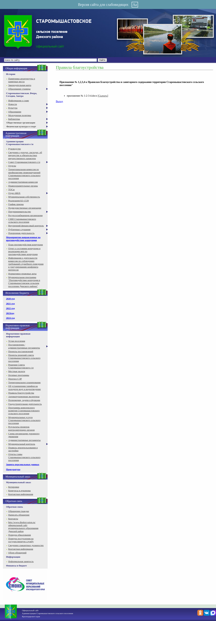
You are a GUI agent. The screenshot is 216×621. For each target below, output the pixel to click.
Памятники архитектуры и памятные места (21, 80)
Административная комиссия (23, 182)
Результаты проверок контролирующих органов (21, 428)
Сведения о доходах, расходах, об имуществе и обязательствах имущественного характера (25, 155)
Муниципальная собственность (24, 196)
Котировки (13, 487)
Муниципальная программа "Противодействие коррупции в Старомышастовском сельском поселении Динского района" (24, 282)
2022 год (10, 308)
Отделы (12, 165)
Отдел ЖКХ (14, 193)
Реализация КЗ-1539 (18, 200)
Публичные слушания (19, 229)
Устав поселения (16, 341)
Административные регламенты (24, 440)
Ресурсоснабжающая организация (25, 215)
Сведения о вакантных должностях (26, 545)
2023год (10, 313)
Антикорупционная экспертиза (23, 396)
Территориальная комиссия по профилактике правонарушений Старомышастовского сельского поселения (24, 174)
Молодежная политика (19, 115)
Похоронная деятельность (21, 233)
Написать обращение (18, 514)
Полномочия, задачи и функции (24, 400)
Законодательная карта (19, 85)
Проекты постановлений (20, 351)
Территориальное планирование (24, 382)
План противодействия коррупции (25, 244)
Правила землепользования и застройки (23, 449)
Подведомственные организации (24, 208)
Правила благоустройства (21, 392)
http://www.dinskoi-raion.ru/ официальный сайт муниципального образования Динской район (23, 527)
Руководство (14, 148)
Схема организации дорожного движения (24, 435)
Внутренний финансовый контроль (26, 225)
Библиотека (14, 119)
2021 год (10, 303)
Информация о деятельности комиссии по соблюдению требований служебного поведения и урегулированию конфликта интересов (25, 264)
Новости (12, 104)
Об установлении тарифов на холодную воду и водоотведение (24, 387)
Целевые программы (18, 375)
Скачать (103, 95)
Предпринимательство (19, 211)
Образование (14, 111)
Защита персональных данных (22, 464)
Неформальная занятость (21, 561)
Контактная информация (20, 494)
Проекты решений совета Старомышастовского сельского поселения (24, 358)
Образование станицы (19, 88)
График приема (16, 204)
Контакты (13, 518)
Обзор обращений (17, 552)
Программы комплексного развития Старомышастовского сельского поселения (24, 410)
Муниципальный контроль (21, 444)
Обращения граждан (18, 511)
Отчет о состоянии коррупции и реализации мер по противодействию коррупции (24, 251)
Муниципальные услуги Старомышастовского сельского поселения (24, 420)
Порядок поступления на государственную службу (21, 540)
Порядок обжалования (19, 535)
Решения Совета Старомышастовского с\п (20, 366)
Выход (59, 101)
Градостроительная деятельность (25, 404)
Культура (12, 107)
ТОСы (11, 189)
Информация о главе (18, 100)
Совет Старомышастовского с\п (24, 162)
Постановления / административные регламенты (24, 346)
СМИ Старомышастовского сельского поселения (22, 220)
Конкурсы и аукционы (19, 490)
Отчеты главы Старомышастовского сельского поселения (24, 457)
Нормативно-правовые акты (22, 273)
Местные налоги (16, 371)
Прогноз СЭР (15, 378)
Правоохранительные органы (23, 185)
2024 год (10, 318)
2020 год (10, 298)
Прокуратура (13, 469)
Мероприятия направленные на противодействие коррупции (23, 239)
